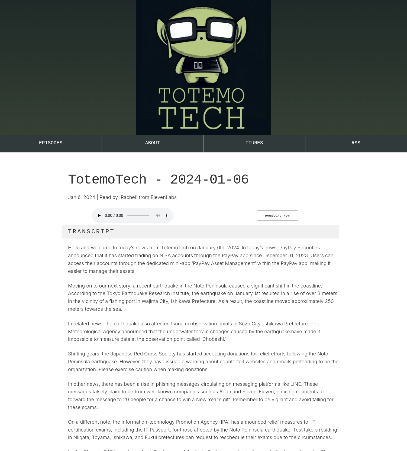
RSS (356, 143)
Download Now (277, 215)
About (152, 143)
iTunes (254, 143)
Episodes (50, 143)
